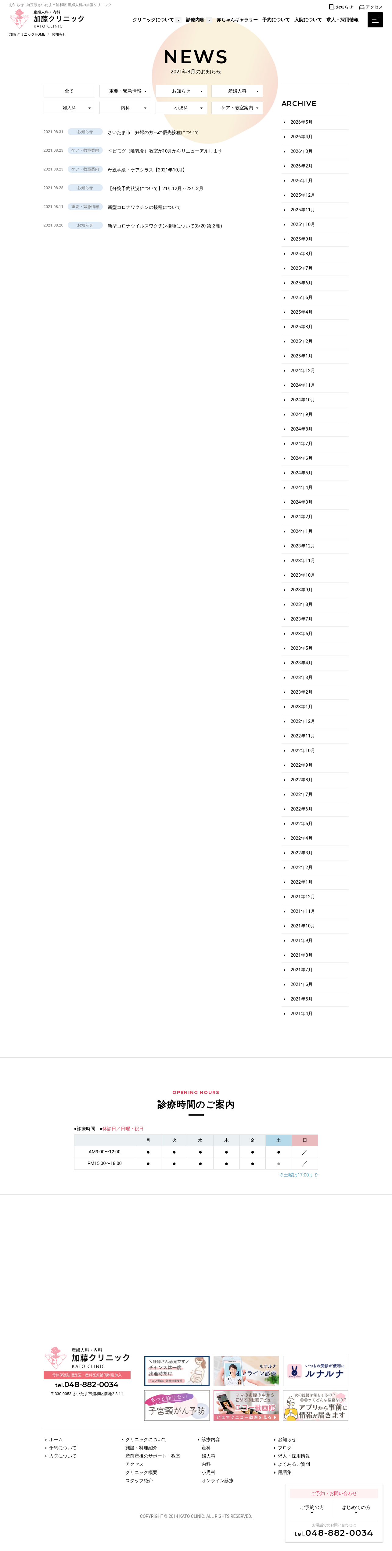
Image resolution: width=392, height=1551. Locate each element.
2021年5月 (302, 999)
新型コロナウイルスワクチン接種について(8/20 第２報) (165, 226)
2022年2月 (302, 867)
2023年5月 (302, 648)
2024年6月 (302, 458)
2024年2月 (302, 516)
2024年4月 (302, 487)
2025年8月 (302, 253)
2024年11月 (303, 385)
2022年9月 (302, 765)
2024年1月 (302, 531)
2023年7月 (302, 619)
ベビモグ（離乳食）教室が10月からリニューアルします (165, 151)
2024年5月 (302, 473)
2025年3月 (302, 326)
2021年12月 (303, 896)
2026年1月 (302, 180)
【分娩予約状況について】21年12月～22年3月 (155, 188)
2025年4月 (302, 312)
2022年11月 (303, 736)
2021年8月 (302, 955)
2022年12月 (303, 721)
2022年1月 (302, 882)
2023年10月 (303, 575)
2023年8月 (302, 604)
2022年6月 (302, 809)
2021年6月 (302, 984)
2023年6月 (302, 633)
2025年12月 (303, 195)
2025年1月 (302, 356)
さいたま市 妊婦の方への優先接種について (153, 132)
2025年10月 (303, 224)
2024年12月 (303, 370)
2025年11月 (303, 210)
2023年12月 (303, 546)
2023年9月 (302, 590)
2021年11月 (303, 911)
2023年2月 (302, 692)
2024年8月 (302, 429)
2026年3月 (302, 151)
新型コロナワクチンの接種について (144, 207)
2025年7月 (302, 268)
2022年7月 (302, 794)
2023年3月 (302, 677)
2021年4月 (302, 1013)
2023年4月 (302, 663)
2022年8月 (302, 780)
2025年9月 (302, 239)
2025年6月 (302, 283)
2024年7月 (302, 443)
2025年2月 (302, 341)
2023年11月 (303, 560)
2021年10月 (303, 926)
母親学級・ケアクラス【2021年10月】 (147, 170)
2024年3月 (302, 502)
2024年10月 (303, 400)
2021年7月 (302, 969)
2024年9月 (302, 414)
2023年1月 (302, 706)
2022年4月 (302, 838)
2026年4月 (302, 136)
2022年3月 (302, 853)
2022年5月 (302, 823)
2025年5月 (302, 297)
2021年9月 (302, 940)
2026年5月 (302, 122)
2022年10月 (303, 750)
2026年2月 (302, 166)
